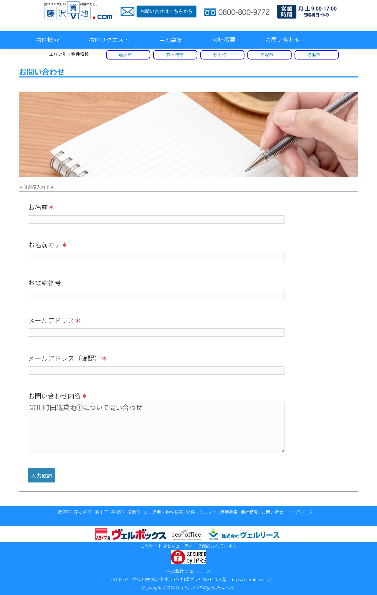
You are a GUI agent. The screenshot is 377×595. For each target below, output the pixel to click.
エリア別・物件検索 (163, 512)
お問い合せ (272, 512)
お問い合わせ (282, 39)
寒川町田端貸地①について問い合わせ (156, 427)
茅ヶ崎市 (174, 55)
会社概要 (224, 39)
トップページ (299, 512)
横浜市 (313, 55)
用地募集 (171, 39)
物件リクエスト (109, 39)
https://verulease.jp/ (251, 579)
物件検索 (47, 39)
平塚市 (266, 55)
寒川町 (219, 55)
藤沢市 (125, 55)
